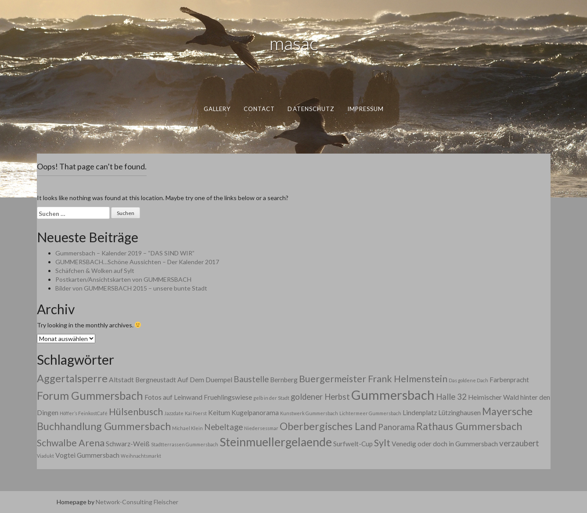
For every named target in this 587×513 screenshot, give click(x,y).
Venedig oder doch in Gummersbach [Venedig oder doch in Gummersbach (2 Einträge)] (445, 444)
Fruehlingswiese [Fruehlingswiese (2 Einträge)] (228, 397)
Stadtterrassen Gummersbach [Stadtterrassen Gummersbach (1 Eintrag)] (184, 444)
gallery (216, 108)
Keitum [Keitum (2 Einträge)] (219, 412)
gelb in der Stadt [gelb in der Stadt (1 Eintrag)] (271, 398)
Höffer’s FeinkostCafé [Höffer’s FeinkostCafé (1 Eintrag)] (84, 413)
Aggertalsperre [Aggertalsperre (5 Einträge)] (72, 378)
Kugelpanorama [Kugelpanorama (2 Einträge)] (255, 412)
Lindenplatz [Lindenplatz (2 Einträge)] (420, 412)
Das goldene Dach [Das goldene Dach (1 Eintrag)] (468, 380)
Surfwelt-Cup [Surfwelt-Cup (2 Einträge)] (353, 444)
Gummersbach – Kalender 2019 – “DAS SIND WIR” (124, 253)
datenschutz (311, 108)
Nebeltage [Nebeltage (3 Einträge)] (223, 427)
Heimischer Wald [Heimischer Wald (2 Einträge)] (493, 397)
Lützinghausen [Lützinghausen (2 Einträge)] (459, 412)
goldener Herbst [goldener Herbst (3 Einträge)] (320, 397)
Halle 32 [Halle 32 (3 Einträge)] (451, 397)
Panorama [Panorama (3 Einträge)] (396, 427)
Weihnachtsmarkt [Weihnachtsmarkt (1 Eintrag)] (141, 456)
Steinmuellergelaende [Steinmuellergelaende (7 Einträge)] (276, 442)
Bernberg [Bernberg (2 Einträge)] (284, 380)
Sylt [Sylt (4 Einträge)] (382, 442)
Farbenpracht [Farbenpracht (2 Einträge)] (509, 380)
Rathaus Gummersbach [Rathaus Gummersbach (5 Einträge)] (469, 426)
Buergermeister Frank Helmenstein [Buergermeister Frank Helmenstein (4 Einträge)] (373, 378)
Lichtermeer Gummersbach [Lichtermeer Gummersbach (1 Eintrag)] (370, 413)
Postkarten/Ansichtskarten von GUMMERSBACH (123, 279)
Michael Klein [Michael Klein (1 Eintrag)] (187, 428)
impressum (365, 108)
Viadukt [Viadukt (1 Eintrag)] (45, 456)
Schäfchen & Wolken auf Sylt (94, 270)
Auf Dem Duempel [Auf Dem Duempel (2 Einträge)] (204, 380)
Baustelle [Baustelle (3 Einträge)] (251, 379)
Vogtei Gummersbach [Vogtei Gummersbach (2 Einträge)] (87, 455)
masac (294, 43)
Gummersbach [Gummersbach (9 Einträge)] (393, 394)
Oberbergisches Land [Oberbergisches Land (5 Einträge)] (328, 426)
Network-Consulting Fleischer (137, 502)
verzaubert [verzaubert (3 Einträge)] (519, 443)
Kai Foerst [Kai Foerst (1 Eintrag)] (196, 413)
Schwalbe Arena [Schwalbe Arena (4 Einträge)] (70, 442)
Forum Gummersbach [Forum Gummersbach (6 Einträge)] (90, 395)
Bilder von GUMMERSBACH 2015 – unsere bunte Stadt (131, 288)
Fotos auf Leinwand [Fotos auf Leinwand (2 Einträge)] (173, 397)
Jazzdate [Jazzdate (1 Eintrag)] (174, 413)
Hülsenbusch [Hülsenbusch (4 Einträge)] (136, 411)
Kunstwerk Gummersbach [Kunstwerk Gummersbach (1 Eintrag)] (309, 413)
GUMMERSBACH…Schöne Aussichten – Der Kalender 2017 (137, 261)
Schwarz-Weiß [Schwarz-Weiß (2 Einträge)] (128, 444)
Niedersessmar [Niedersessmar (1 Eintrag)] (261, 428)
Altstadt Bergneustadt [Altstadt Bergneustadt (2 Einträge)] (142, 380)
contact (259, 108)
